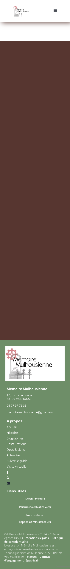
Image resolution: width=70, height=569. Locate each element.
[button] (35, 479)
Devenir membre (35, 498)
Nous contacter (35, 515)
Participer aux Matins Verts (35, 507)
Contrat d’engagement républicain (27, 558)
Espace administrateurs (35, 522)
